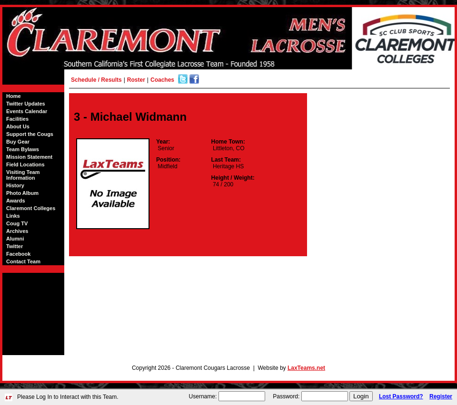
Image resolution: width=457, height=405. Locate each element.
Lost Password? (401, 396)
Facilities (17, 119)
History (15, 185)
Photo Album (22, 193)
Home (13, 96)
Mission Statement (29, 157)
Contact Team (23, 261)
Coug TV (17, 223)
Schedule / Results (96, 80)
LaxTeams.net (306, 368)
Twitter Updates (25, 103)
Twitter (14, 246)
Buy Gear (18, 142)
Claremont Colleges (30, 208)
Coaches (162, 80)
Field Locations (25, 164)
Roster (136, 80)
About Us (18, 126)
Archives (17, 231)
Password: (286, 396)
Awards (15, 200)
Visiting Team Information (23, 175)
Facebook (18, 254)
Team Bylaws (22, 149)
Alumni (15, 238)
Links (13, 216)
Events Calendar (26, 111)
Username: (203, 396)
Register (440, 396)
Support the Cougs (29, 134)
